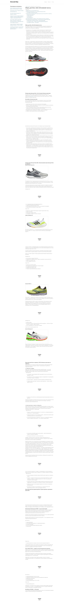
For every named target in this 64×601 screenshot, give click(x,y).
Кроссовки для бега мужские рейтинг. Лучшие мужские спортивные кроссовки (38, 19)
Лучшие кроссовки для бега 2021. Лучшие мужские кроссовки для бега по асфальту (39, 13)
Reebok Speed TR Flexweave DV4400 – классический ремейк (36, 20)
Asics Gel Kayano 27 (30, 17)
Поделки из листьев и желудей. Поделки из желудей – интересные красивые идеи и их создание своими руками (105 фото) (16, 16)
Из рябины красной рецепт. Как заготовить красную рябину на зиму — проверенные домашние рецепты (16, 27)
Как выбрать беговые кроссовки (32, 12)
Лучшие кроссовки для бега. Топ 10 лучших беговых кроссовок (35, 11)
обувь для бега (31, 96)
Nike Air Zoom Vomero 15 (31, 14)
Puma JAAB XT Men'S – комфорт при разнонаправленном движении (37, 21)
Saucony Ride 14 (29, 16)
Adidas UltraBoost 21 (30, 15)
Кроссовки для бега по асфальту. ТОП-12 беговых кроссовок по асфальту (37, 18)
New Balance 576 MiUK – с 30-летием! (32, 22)
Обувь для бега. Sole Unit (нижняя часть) (32, 10)
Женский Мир (14, 2)
